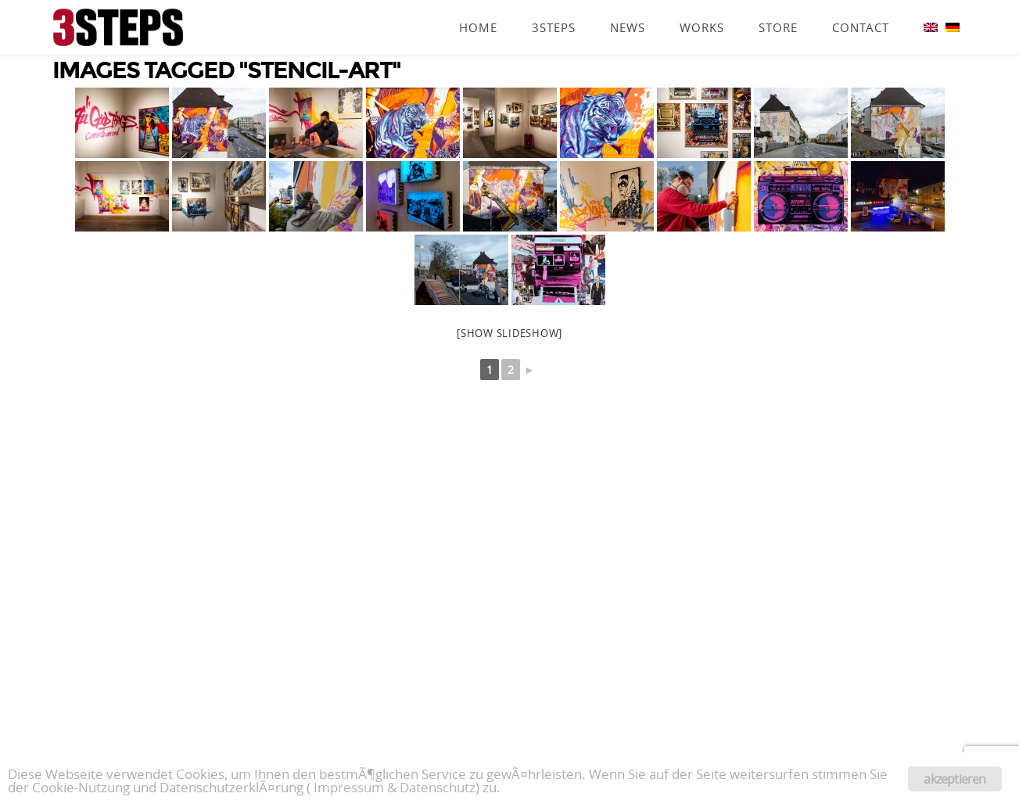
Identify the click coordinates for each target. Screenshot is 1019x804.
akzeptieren (954, 779)
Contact (860, 5)
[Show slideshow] (509, 333)
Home (478, 5)
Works (702, 5)
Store (778, 5)
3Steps (554, 5)
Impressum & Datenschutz (394, 787)
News (627, 5)
